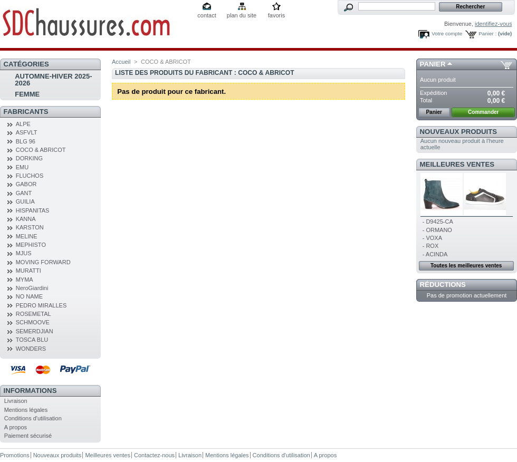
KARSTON (30, 227)
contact (206, 15)
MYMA (24, 279)
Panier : (487, 33)
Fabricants (26, 112)
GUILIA (25, 201)
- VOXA (432, 238)
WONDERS (31, 348)
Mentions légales (26, 410)
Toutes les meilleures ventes (466, 265)
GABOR (26, 184)
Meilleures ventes (457, 164)
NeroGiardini (32, 288)
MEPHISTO (31, 245)
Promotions (15, 455)
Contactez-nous (154, 455)
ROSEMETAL (33, 314)
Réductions (443, 284)
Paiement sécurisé (28, 435)
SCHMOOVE (33, 322)
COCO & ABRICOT (41, 150)
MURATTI (28, 270)
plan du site (241, 15)
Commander (483, 112)
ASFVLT (26, 132)
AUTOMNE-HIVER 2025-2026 (53, 79)
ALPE (23, 124)
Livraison (15, 401)
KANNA (26, 219)
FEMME (27, 94)
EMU (22, 167)
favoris (276, 15)
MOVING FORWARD (43, 262)
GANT (24, 193)
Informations (30, 390)
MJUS (24, 253)
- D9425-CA (438, 221)
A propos (15, 427)
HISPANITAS (33, 210)
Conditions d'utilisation (33, 418)
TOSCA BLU (32, 339)
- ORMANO (437, 230)
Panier (433, 64)
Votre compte (447, 33)
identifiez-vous (493, 24)
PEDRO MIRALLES (41, 305)
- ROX (431, 246)
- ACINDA (435, 254)
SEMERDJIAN (34, 331)
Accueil (121, 62)
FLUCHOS (30, 175)
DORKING (29, 158)
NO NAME (29, 296)
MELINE (26, 236)
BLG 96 (25, 141)
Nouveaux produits (458, 132)
